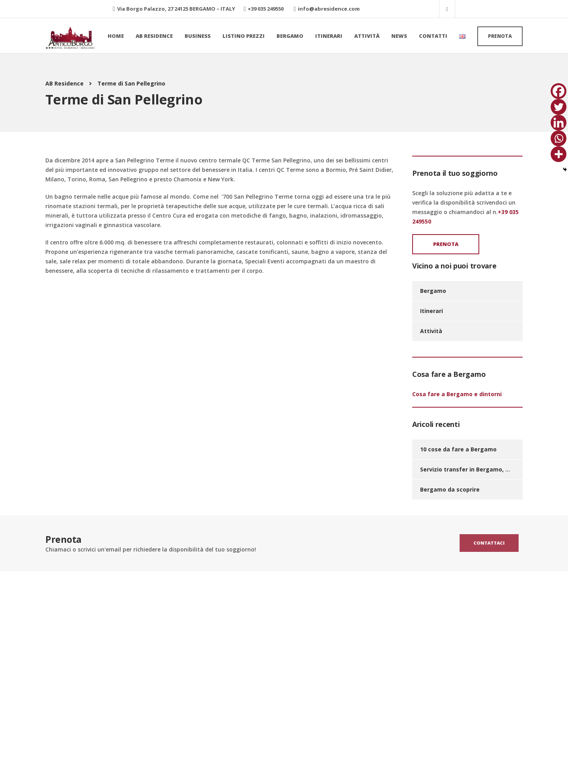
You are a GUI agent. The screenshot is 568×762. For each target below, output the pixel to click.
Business (198, 35)
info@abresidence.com (329, 8)
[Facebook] (558, 91)
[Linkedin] (558, 122)
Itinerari (328, 35)
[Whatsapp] (558, 138)
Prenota (500, 36)
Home (116, 35)
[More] (558, 154)
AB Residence (154, 35)
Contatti (433, 35)
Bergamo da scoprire (450, 489)
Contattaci (489, 543)
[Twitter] (558, 107)
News (399, 35)
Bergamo (290, 35)
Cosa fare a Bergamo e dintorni (457, 394)
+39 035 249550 (266, 8)
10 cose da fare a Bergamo (458, 449)
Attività (366, 35)
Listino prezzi (243, 35)
